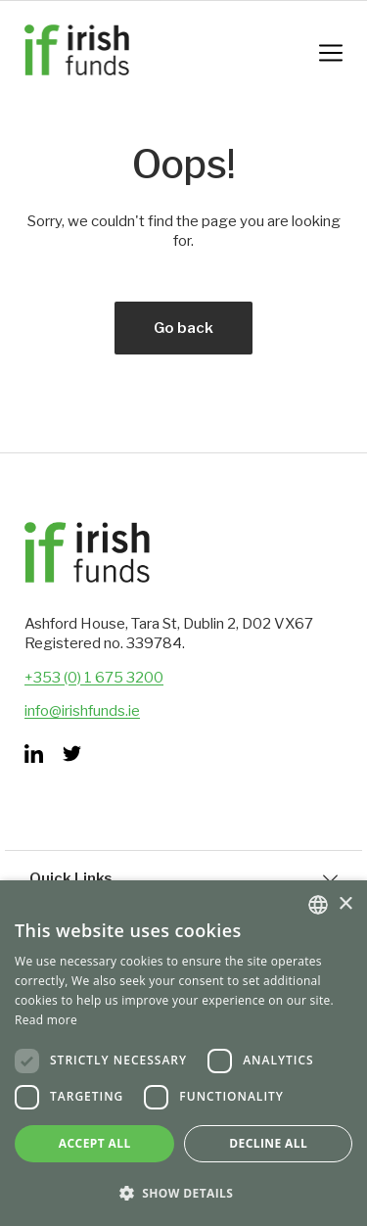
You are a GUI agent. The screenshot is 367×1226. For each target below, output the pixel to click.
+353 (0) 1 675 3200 (93, 677)
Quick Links (183, 878)
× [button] (345, 904)
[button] (183, 1193)
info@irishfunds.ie (82, 711)
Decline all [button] (268, 1143)
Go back (183, 328)
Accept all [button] (95, 1143)
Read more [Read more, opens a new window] (46, 1020)
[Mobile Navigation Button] (330, 52)
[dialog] (183, 1053)
